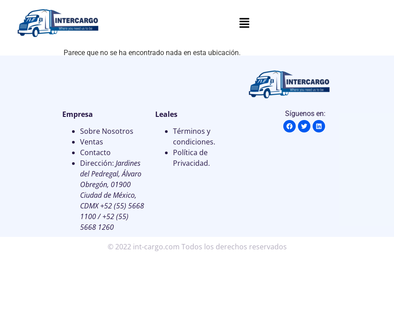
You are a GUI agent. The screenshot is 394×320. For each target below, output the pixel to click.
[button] (244, 23)
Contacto (95, 152)
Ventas (91, 142)
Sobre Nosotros (106, 131)
